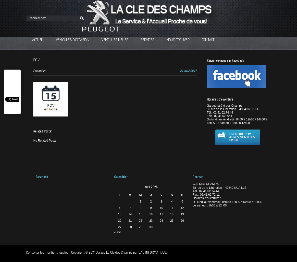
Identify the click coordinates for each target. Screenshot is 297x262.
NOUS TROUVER (177, 39)
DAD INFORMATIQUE (152, 252)
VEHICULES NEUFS (114, 39)
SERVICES (147, 39)
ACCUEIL (38, 39)
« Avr (117, 232)
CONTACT (208, 39)
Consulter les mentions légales (47, 252)
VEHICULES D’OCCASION (72, 39)
